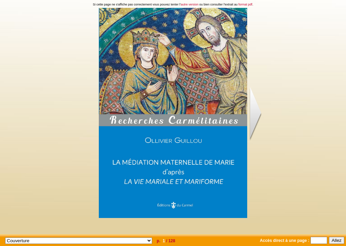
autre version (190, 4)
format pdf (245, 4)
